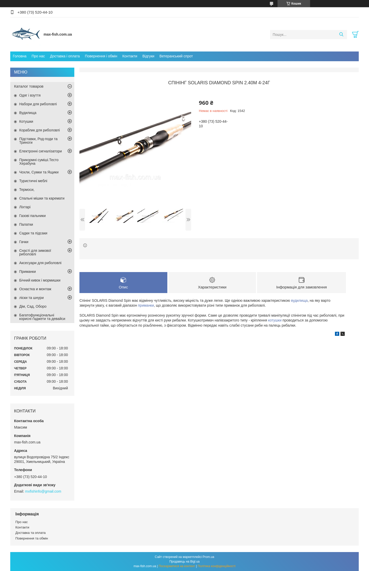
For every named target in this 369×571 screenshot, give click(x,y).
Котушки (26, 121)
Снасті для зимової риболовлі (35, 252)
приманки (146, 305)
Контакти (129, 56)
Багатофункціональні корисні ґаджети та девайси (42, 317)
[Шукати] (341, 34)
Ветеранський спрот (176, 56)
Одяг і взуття (29, 95)
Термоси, (26, 190)
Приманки (27, 271)
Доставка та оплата (30, 533)
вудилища (299, 300)
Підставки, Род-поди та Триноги (38, 140)
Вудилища (27, 113)
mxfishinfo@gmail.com (43, 491)
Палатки (26, 224)
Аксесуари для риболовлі (40, 263)
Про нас (38, 56)
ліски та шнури (31, 298)
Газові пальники (32, 216)
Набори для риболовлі (38, 104)
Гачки (23, 242)
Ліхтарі (24, 207)
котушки (275, 320)
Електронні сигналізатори (40, 151)
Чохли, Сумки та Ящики (38, 172)
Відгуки (148, 56)
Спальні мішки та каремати (42, 198)
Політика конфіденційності (216, 566)
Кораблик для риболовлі (39, 130)
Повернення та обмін (31, 538)
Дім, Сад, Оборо (32, 306)
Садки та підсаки (33, 233)
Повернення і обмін (101, 56)
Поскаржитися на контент (177, 566)
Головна (19, 56)
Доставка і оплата (65, 56)
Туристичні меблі (33, 181)
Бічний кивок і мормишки (39, 280)
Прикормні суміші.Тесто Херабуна (38, 161)
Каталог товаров (29, 86)
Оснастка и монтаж (35, 289)
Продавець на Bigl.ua (184, 561)
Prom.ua (208, 557)
